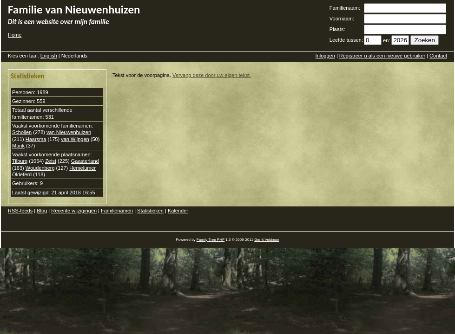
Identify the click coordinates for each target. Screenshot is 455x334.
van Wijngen (75, 139)
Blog (42, 210)
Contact (438, 55)
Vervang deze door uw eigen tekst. (211, 75)
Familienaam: (345, 8)
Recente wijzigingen (74, 210)
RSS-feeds (20, 210)
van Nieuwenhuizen (68, 132)
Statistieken (150, 210)
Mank (18, 145)
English (48, 55)
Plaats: (337, 29)
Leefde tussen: (346, 40)
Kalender (178, 210)
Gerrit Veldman (266, 240)
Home (14, 35)
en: (386, 40)
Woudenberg (40, 168)
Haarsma (36, 139)
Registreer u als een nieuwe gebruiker (382, 55)
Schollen (22, 132)
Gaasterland (85, 161)
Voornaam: (342, 18)
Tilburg (19, 161)
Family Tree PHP (210, 240)
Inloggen (325, 55)
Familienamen (117, 210)
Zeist (50, 161)
